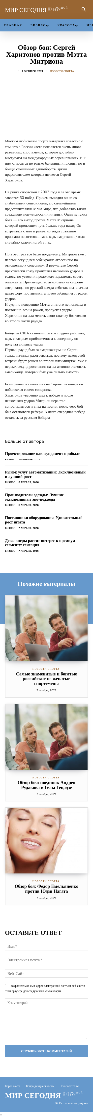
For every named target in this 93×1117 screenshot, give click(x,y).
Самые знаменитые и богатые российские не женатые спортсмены (46, 679)
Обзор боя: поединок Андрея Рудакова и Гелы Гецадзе (46, 785)
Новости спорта (62, 71)
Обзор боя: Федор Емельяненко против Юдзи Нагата (46, 888)
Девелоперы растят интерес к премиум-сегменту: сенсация (41, 542)
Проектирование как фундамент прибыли (43, 453)
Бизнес (10, 459)
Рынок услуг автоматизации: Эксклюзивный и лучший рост (45, 474)
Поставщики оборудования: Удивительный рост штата (44, 519)
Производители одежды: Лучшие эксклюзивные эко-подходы (34, 497)
